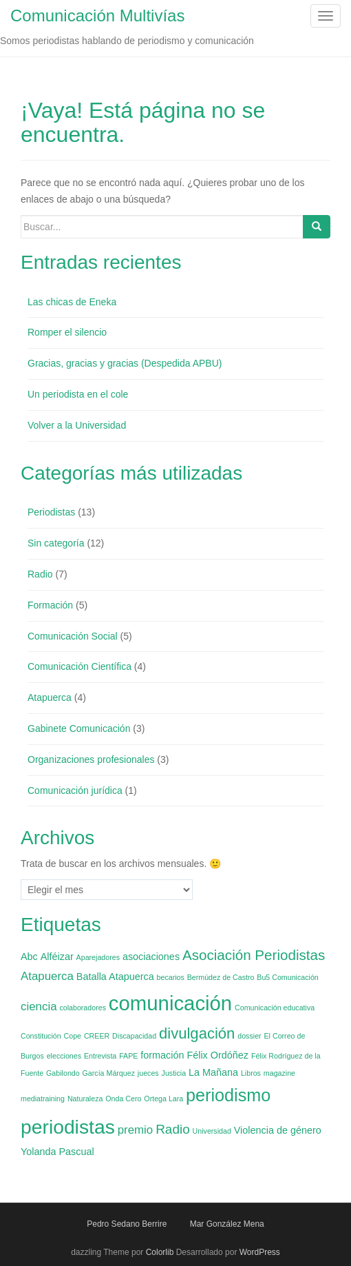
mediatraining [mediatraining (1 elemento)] (43, 1098)
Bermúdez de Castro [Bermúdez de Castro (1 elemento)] (221, 977)
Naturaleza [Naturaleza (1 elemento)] (85, 1098)
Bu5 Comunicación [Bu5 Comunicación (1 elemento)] (287, 977)
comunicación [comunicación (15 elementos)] (170, 1003)
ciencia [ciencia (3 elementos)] (39, 1006)
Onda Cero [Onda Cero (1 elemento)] (123, 1098)
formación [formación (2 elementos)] (162, 1055)
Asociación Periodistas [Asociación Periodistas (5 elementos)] (253, 955)
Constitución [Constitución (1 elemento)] (41, 1036)
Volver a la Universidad (77, 425)
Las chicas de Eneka (72, 301)
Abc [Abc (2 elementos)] (29, 956)
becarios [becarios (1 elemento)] (170, 977)
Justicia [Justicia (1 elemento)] (174, 1073)
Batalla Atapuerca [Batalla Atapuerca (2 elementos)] (115, 976)
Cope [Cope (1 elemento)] (72, 1036)
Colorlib (160, 1252)
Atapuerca (50, 697)
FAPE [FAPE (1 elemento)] (128, 1056)
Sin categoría (56, 543)
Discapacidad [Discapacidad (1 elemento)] (134, 1036)
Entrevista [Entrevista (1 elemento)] (100, 1056)
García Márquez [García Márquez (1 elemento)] (109, 1073)
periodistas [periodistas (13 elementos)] (68, 1127)
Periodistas (51, 512)
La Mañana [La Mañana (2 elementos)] (213, 1072)
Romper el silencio (67, 332)
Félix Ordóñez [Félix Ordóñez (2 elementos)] (217, 1055)
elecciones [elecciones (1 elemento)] (64, 1056)
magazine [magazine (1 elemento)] (279, 1073)
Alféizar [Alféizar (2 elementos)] (57, 956)
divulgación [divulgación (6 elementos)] (197, 1033)
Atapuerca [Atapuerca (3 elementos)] (47, 976)
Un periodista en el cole (78, 394)
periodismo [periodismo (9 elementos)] (228, 1095)
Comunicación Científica (79, 666)
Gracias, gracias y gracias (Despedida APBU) (125, 363)
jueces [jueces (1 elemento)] (148, 1073)
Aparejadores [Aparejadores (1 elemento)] (98, 957)
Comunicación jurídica (75, 790)
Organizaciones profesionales (91, 759)
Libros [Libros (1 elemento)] (251, 1073)
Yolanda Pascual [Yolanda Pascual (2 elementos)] (57, 1151)
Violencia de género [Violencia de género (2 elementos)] (277, 1130)
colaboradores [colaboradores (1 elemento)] (82, 1007)
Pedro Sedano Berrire (127, 1224)
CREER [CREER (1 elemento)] (96, 1036)
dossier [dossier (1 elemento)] (249, 1036)
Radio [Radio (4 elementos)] (173, 1129)
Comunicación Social (73, 636)
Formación (50, 605)
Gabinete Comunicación (79, 728)
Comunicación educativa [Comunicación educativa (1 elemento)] (275, 1007)
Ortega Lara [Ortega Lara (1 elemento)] (163, 1098)
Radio (40, 574)
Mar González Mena (227, 1224)
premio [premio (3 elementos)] (135, 1129)
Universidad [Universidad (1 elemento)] (212, 1131)
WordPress (260, 1252)
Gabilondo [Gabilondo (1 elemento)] (63, 1073)
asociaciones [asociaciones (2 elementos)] (151, 956)
